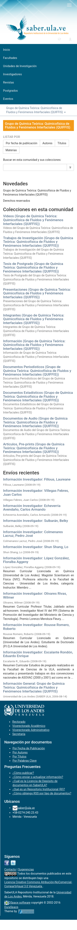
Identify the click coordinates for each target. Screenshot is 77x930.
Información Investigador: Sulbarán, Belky (35, 521)
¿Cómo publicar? (23, 773)
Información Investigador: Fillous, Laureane (36, 479)
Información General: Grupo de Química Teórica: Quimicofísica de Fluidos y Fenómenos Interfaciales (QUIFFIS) (34, 687)
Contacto (10, 869)
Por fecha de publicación (21, 143)
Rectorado (18, 721)
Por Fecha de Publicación (29, 748)
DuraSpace (11, 907)
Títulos (61, 143)
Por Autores (20, 752)
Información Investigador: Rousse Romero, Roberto (36, 627)
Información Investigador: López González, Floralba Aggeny (36, 560)
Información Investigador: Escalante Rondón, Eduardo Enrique (38, 654)
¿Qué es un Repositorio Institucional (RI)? (39, 789)
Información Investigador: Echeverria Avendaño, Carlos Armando (31, 508)
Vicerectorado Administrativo (30, 730)
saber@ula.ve (26, 807)
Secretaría (18, 734)
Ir (70, 167)
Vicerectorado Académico (28, 725)
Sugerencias (26, 869)
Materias (11, 150)
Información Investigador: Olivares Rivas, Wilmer (35, 595)
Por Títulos (19, 756)
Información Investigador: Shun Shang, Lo (35, 547)
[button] (59, 38)
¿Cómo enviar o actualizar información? (38, 777)
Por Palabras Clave (25, 760)
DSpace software (19, 902)
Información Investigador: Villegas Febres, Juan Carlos (36, 493)
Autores (47, 143)
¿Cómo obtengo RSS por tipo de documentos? (42, 793)
